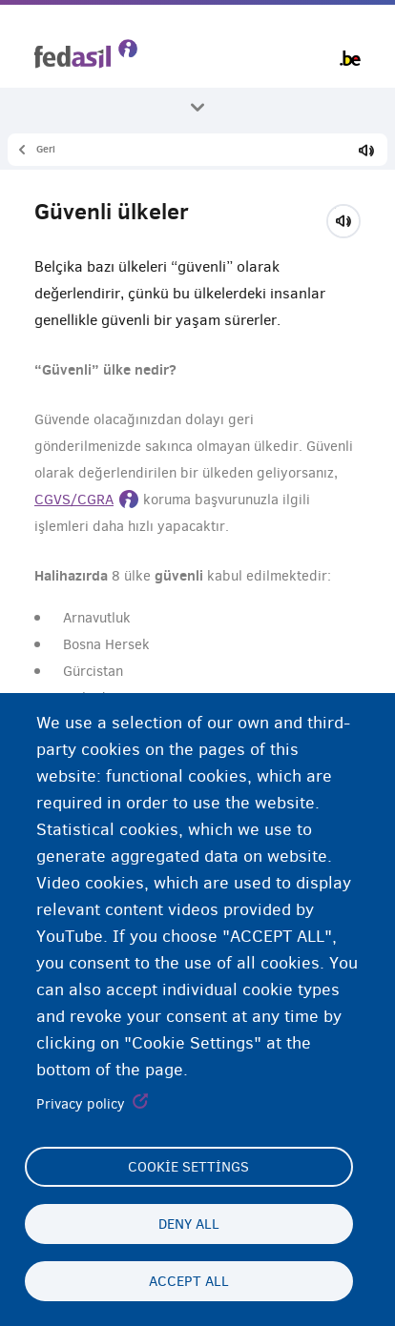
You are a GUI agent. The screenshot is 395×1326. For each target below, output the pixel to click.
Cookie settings (188, 1166)
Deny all (188, 1224)
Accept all (189, 1281)
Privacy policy (80, 1103)
